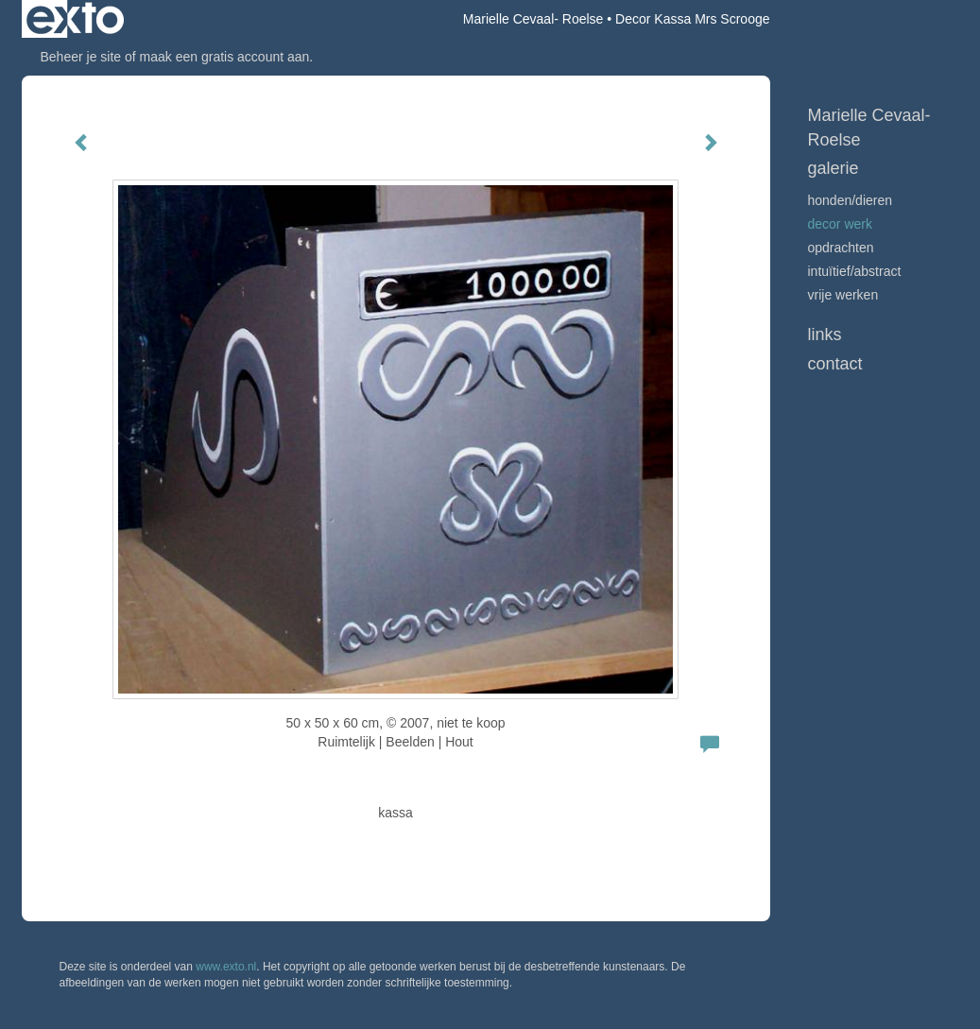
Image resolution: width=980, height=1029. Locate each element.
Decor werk (840, 224)
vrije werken (843, 294)
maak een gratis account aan (225, 56)
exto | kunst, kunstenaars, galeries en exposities (75, 19)
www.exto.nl (226, 966)
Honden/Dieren (850, 200)
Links (825, 334)
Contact (835, 363)
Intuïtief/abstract (855, 271)
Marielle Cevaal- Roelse (533, 18)
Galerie (833, 168)
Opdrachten (841, 247)
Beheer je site (81, 56)
